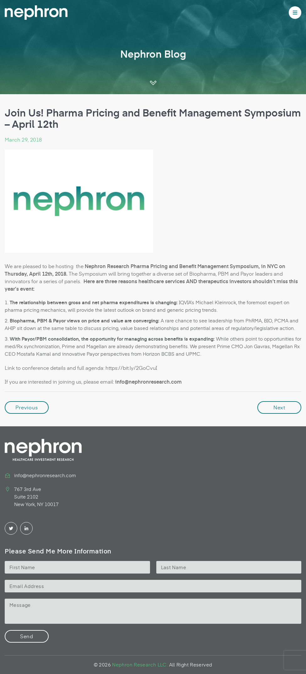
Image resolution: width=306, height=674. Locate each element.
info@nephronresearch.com (45, 475)
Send (26, 636)
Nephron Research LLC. (140, 664)
